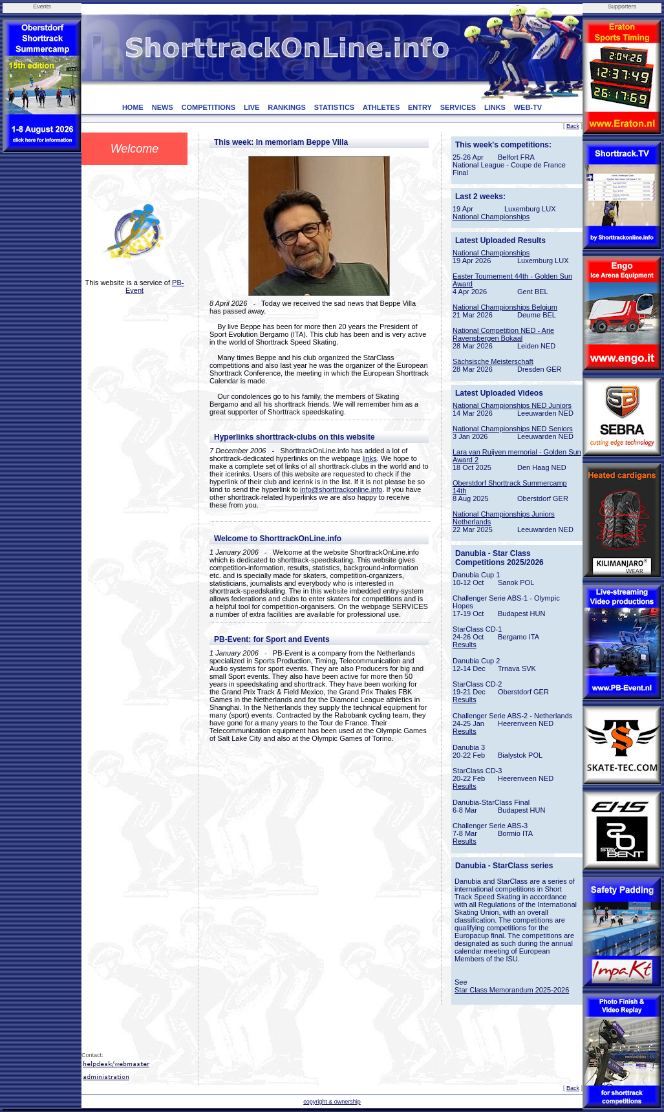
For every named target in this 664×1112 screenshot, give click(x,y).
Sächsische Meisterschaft (493, 361)
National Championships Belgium (505, 307)
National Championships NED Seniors (513, 429)
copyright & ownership (332, 1101)
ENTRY (420, 107)
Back (572, 126)
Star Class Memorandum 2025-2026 (512, 990)
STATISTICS (334, 107)
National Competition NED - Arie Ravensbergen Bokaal (503, 334)
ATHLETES (381, 107)
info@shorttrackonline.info (341, 489)
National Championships (491, 216)
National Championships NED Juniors (512, 405)
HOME (133, 107)
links (370, 458)
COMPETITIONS (208, 107)
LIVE (251, 107)
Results (465, 644)
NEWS (162, 107)
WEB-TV (528, 107)
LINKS (495, 107)
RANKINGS (287, 107)
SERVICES (458, 107)
